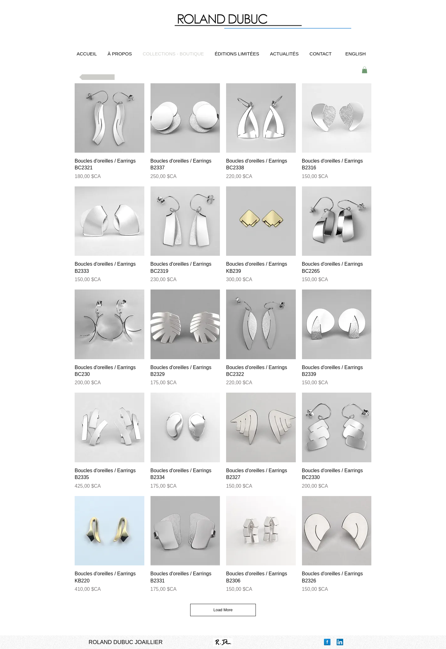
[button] (364, 70)
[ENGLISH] (355, 53)
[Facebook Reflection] (327, 642)
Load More (223, 610)
